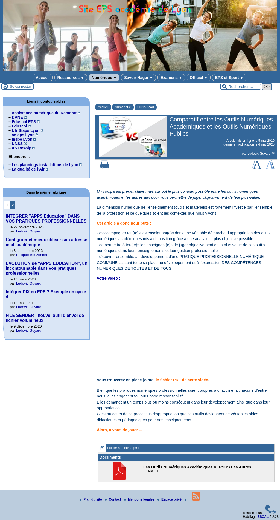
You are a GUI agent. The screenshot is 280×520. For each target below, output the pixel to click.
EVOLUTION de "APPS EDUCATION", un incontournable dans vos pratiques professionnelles (47, 268)
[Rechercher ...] (240, 87)
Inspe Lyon (22, 139)
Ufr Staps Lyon (26, 130)
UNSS (17, 143)
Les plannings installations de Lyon (45, 165)
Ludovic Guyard (258, 153)
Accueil (42, 77)
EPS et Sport (229, 77)
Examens (171, 77)
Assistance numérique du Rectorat (44, 113)
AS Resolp (21, 148)
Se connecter (20, 86)
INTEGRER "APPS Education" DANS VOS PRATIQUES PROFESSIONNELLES (46, 218)
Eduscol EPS (24, 122)
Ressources (70, 77)
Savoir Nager (138, 77)
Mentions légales (139, 499)
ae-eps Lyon (23, 135)
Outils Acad (145, 107)
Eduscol (19, 126)
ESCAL (263, 517)
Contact (113, 499)
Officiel (199, 77)
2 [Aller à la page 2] (12, 205)
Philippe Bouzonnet (31, 255)
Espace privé (170, 499)
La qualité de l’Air (28, 169)
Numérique (104, 77)
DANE (17, 117)
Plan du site (91, 499)
